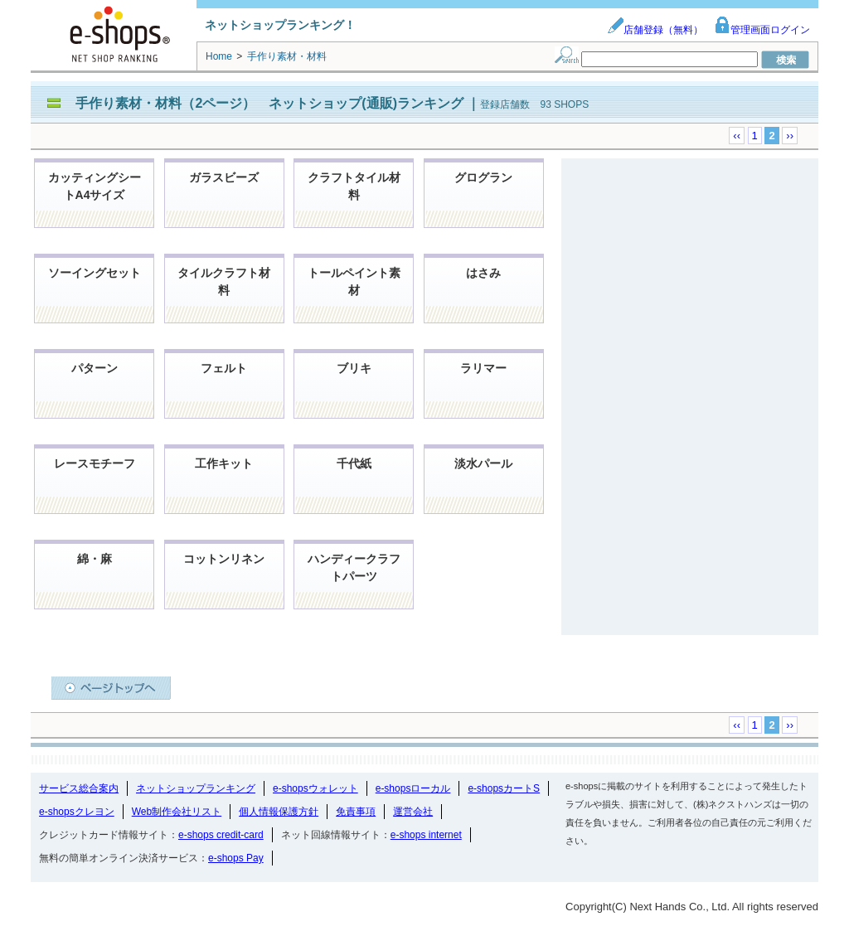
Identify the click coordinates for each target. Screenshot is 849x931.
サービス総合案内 (79, 788)
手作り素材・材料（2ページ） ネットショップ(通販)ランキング (271, 103)
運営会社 (413, 811)
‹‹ (736, 135)
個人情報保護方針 (278, 811)
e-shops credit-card (221, 835)
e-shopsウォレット (315, 788)
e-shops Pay (236, 858)
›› (789, 135)
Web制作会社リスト (176, 811)
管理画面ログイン (762, 30)
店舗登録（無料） (655, 30)
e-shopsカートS (504, 788)
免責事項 (356, 811)
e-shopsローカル (413, 788)
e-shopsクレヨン (76, 811)
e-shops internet (426, 835)
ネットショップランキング (195, 788)
